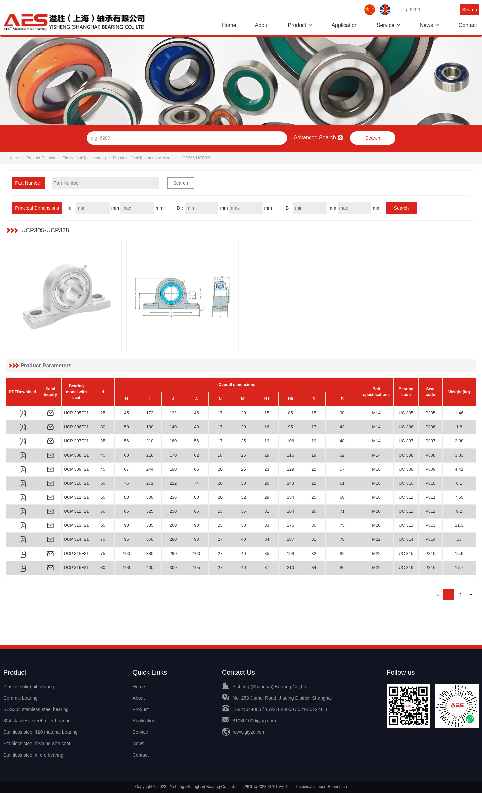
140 (173, 426)
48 (342, 440)
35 (102, 440)
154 (290, 497)
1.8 (459, 426)
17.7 (459, 567)
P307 (430, 440)
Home (229, 25)
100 (126, 553)
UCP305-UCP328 (196, 158)
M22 (376, 539)
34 (266, 539)
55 (102, 497)
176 (290, 525)
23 (266, 469)
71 (342, 511)
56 (126, 440)
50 (126, 426)
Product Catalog (40, 158)
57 (342, 469)
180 (150, 426)
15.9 (459, 553)
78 (342, 539)
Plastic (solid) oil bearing (84, 158)
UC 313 (406, 525)
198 (290, 553)
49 (196, 426)
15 (266, 412)
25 (102, 412)
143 (290, 483)
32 (243, 497)
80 (126, 497)
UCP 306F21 (76, 426)
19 (266, 440)
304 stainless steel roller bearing (37, 720)
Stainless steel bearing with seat (36, 743)
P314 (430, 539)
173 (150, 412)
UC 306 (406, 426)
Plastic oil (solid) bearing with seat (143, 158)
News (426, 25)
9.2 (459, 511)
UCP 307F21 (76, 440)
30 (102, 426)
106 (290, 440)
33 (266, 525)
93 (196, 539)
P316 (430, 567)
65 (102, 525)
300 (150, 497)
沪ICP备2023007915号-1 (265, 786)
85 (290, 412)
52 (342, 455)
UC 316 (406, 567)
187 (290, 539)
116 (290, 455)
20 (243, 412)
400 (150, 567)
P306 (430, 426)
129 (290, 469)
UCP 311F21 (76, 497)
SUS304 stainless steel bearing (36, 709)
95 (290, 426)
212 (173, 483)
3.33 (459, 455)
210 (150, 440)
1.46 (459, 412)
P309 (430, 469)
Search (469, 9)
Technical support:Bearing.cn (321, 786)
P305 (430, 412)
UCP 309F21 (76, 469)
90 (126, 525)
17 (220, 412)
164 (290, 511)
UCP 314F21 (76, 539)
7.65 (459, 497)
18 (220, 455)
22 (313, 469)
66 (196, 469)
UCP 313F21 (76, 525)
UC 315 (406, 553)
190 (173, 469)
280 (173, 539)
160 (173, 440)
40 (102, 455)
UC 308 (406, 455)
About (262, 25)
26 (243, 469)
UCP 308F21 (76, 455)
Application (344, 25)
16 (266, 426)
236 (173, 497)
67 (126, 469)
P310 (430, 483)
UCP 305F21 (76, 412)
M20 (376, 511)
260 (173, 525)
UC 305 (406, 412)
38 (342, 412)
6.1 (459, 483)
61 (342, 483)
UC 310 (406, 483)
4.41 (459, 469)
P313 (430, 525)
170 (173, 455)
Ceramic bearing (20, 698)
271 (150, 483)
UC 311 (406, 497)
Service (385, 25)
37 (266, 567)
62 (196, 455)
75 (126, 483)
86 (342, 567)
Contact (468, 25)
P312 (430, 511)
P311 (430, 497)
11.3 (459, 525)
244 (150, 469)
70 (102, 539)
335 (150, 525)
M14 (376, 412)
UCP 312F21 (76, 511)
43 (342, 426)
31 (266, 511)
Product (297, 25)
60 (126, 455)
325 (150, 511)
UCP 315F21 (76, 553)
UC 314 (406, 539)
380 (150, 553)
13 (459, 539)
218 (150, 455)
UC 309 (406, 469)
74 (196, 483)
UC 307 (406, 440)
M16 (376, 469)
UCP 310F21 (76, 483)
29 (266, 497)
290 (173, 553)
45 (126, 412)
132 (173, 412)
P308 (430, 455)
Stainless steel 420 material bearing (40, 732)
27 (220, 539)
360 (150, 539)
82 (342, 553)
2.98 (459, 440)
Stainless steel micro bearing (33, 755)
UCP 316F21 (76, 567)
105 (196, 567)
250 (173, 511)
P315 (430, 553)
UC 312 (406, 511)
